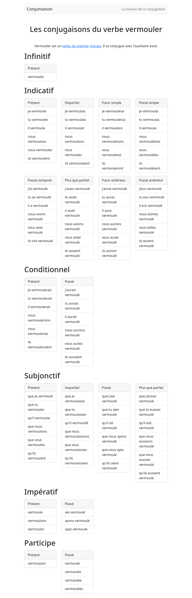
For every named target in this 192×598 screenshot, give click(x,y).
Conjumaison (39, 9)
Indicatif (39, 90)
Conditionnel (47, 269)
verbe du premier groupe (81, 46)
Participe (40, 543)
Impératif (40, 492)
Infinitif (37, 56)
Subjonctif (42, 376)
